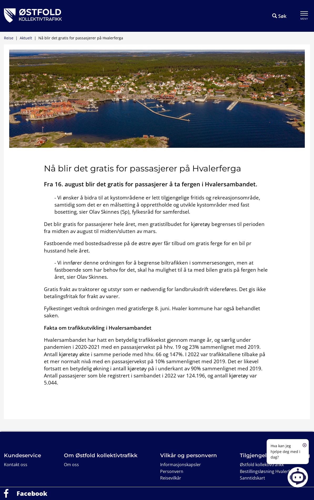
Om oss (71, 464)
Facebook (32, 493)
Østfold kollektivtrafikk (262, 464)
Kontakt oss (15, 464)
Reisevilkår (170, 478)
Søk (279, 16)
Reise (8, 37)
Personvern (171, 471)
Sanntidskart (252, 478)
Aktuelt (26, 37)
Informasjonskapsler (180, 464)
